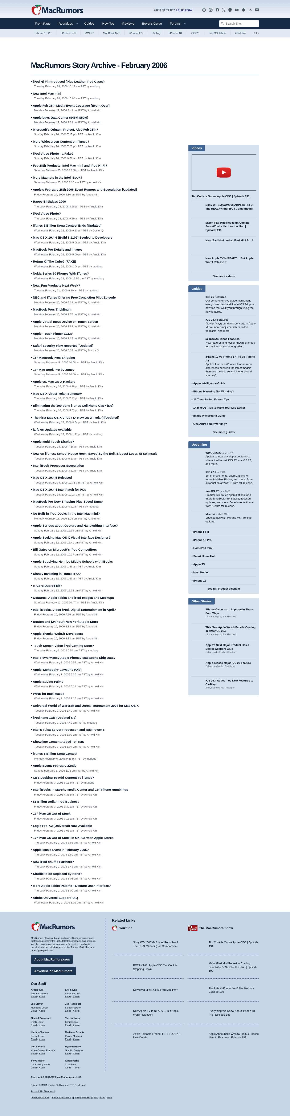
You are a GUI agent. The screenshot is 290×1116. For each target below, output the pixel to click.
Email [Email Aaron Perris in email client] (68, 1067)
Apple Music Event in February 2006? (60, 850)
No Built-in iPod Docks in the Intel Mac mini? (65, 513)
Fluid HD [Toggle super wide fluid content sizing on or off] (85, 1097)
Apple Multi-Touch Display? (52, 441)
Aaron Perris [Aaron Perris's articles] (72, 1060)
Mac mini (211, 514)
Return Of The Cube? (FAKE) (53, 261)
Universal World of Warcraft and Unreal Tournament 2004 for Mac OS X (85, 705)
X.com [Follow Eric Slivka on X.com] (76, 996)
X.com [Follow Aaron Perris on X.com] (76, 1067)
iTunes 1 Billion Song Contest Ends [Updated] (66, 225)
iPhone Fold (68, 33)
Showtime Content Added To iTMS (57, 741)
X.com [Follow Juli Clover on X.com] (42, 1011)
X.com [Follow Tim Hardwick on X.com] (76, 1025)
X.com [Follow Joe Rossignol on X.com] (76, 1011)
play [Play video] (224, 172)
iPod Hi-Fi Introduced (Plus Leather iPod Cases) (68, 81)
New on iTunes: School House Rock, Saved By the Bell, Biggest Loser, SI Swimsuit (94, 453)
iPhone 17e (136, 33)
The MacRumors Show (216, 928)
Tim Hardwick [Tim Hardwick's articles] (72, 1018)
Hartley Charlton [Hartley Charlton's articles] (40, 1032)
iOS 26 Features (215, 297)
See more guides (224, 432)
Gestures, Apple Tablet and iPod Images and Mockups (72, 597)
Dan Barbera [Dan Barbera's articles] (38, 1046)
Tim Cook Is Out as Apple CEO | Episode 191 (220, 196)
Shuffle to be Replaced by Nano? (56, 874)
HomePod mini (202, 548)
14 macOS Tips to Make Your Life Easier (219, 407)
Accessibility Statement (43, 1091)
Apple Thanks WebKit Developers (57, 633)
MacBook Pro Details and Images (56, 249)
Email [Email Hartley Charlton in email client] (34, 1039)
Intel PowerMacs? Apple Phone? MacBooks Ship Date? (73, 657)
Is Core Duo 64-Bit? (46, 585)
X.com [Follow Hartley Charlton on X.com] (42, 1039)
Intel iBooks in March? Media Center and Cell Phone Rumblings (79, 789)
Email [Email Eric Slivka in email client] (68, 996)
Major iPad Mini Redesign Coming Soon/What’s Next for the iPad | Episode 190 (227, 226)
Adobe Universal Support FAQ (54, 897)
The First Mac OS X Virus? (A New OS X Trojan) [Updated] (75, 417)
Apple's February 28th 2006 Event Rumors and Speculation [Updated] (84, 189)
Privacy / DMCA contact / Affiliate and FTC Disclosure (58, 1085)
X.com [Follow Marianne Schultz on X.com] (76, 1039)
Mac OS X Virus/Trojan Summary (56, 393)
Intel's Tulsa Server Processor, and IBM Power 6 (68, 729)
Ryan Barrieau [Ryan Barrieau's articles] (73, 1046)
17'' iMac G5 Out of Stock (50, 813)
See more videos (223, 276)
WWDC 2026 (213, 452)
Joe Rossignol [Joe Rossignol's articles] (73, 1004)
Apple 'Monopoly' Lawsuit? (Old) (56, 669)
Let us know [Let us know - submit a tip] (184, 10)
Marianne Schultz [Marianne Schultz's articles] (74, 1032)
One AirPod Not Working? (210, 423)
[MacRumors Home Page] (57, 10)
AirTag (156, 33)
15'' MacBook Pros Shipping (53, 357)
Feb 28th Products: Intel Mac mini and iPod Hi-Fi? (69, 165)
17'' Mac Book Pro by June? (52, 369)
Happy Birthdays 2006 (48, 201)
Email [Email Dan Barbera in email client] (34, 1053)
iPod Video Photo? (46, 213)
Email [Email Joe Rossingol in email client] (68, 1011)
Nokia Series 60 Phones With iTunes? (60, 273)
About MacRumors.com (52, 959)
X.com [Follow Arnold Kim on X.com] (42, 996)
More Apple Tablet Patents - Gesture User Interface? (71, 885)
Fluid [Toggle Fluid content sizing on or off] (76, 1097)
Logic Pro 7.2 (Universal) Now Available (61, 826)
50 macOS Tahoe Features (222, 338)
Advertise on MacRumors (53, 971)
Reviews (128, 23)
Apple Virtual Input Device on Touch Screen (64, 321)
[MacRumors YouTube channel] (237, 10)
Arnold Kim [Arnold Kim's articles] (37, 989)
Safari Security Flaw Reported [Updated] (62, 345)
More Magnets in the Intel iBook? (56, 177)
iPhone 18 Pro (43, 33)
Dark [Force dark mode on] (109, 1097)
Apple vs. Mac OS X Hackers (53, 381)
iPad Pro (240, 33)
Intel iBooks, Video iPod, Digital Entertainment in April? (73, 609)
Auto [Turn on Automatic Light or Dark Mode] (96, 1097)
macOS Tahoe (217, 33)
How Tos (108, 23)
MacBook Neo (111, 33)
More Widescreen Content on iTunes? (60, 141)
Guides (89, 23)
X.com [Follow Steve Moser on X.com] (42, 1067)
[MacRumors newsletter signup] (257, 10)
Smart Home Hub (204, 556)
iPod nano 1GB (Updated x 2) (53, 717)
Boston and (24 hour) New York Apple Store (64, 621)
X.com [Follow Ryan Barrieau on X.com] (76, 1053)
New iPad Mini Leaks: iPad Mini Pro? (229, 240)
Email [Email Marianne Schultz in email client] (68, 1039)
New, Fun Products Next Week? (55, 285)
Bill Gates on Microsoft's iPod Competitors (64, 549)
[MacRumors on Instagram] (211, 10)
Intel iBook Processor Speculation (57, 465)
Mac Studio (200, 572)
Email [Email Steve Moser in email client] (34, 1067)
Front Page (42, 23)
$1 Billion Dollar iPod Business (55, 801)
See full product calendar (223, 588)
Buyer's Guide (152, 23)
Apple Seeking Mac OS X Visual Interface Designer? (70, 537)
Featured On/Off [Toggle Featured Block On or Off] (40, 1097)
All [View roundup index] (256, 33)
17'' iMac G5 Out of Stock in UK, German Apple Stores (72, 838)
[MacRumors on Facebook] (217, 10)
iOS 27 (89, 33)
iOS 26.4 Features (216, 319)
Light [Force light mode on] (102, 1097)
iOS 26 (195, 33)
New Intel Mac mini (46, 93)
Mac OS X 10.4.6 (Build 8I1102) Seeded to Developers (71, 237)
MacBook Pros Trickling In (51, 309)
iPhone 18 (175, 33)
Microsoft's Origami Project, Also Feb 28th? (64, 129)
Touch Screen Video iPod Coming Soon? (62, 645)
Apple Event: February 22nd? (54, 765)
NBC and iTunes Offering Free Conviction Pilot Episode (73, 297)
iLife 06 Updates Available (51, 429)
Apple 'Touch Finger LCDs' (52, 333)
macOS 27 (212, 491)
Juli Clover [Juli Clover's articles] (37, 1004)
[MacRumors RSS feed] (250, 10)
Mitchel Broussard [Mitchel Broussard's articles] (41, 1018)
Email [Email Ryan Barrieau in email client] (68, 1053)
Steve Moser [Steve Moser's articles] (38, 1060)
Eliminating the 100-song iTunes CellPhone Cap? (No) (72, 405)
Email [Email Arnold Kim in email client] (34, 996)
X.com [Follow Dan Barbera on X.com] (42, 1053)
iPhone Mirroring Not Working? (213, 391)
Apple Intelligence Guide (209, 383)
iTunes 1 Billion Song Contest (54, 753)
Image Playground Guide (209, 415)
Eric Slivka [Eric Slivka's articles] (71, 989)
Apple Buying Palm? (47, 681)
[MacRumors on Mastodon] (230, 10)
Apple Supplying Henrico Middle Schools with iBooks (72, 561)
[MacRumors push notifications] (243, 10)
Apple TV (199, 564)
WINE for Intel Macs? (47, 693)
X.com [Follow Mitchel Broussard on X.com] (42, 1025)
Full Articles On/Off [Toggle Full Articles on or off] (62, 1097)
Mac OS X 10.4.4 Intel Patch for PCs (58, 489)
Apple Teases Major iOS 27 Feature (228, 662)
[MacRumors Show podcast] (204, 10)
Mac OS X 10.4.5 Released (51, 477)
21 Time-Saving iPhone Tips (211, 399)
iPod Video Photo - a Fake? (52, 153)
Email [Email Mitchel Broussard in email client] (34, 1025)
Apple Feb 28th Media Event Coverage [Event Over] (70, 105)
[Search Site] (239, 23)
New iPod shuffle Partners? (52, 862)
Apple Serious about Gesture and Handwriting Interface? (74, 525)
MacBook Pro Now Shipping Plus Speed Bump (67, 501)
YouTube (125, 928)
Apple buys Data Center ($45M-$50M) (59, 117)
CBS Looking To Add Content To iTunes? (62, 777)
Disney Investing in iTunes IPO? (56, 573)
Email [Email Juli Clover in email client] (34, 1011)
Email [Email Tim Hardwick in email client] (68, 1025)
